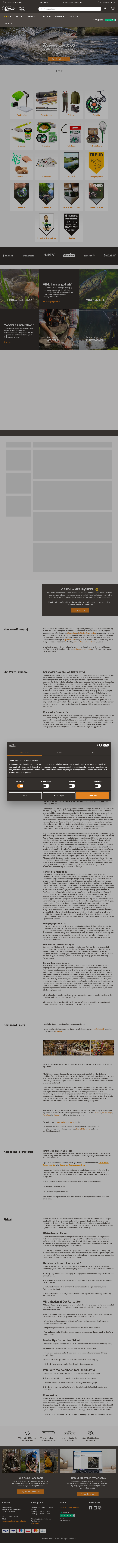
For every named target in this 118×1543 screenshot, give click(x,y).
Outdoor (44, 17)
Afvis (25, 796)
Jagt (18, 17)
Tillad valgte (59, 796)
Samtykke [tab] (24, 752)
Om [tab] (93, 752)
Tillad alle (93, 796)
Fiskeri (30, 17)
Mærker (58, 17)
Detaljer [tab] (59, 752)
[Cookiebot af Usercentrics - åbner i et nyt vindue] (99, 745)
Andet (7, 23)
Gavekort (73, 17)
